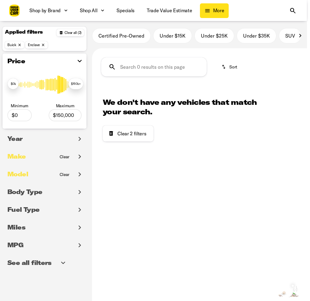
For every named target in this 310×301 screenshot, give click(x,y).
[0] (19, 115)
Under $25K (214, 36)
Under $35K (256, 36)
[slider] (13, 83)
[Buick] (14, 45)
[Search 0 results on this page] (154, 67)
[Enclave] (36, 45)
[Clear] (65, 157)
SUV (290, 36)
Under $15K (173, 36)
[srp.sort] (230, 67)
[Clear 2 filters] (128, 133)
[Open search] (293, 11)
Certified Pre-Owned (121, 36)
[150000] (65, 115)
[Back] (70, 32)
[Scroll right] (300, 35)
